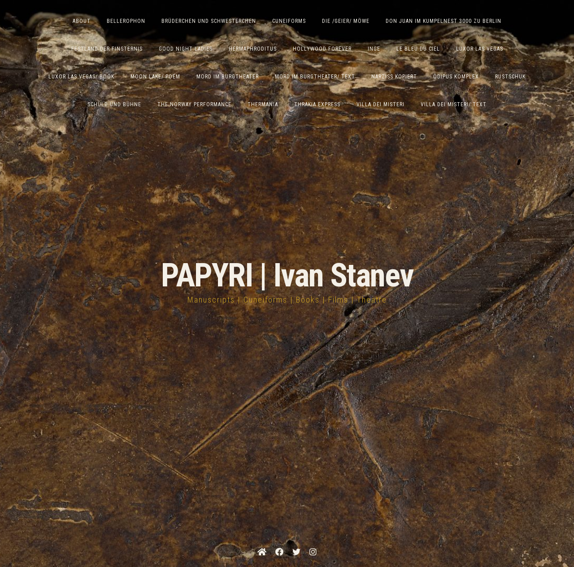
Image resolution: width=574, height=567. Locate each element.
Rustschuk (510, 77)
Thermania (263, 104)
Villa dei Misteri (380, 104)
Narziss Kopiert (394, 77)
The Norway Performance (194, 104)
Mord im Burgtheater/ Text (315, 77)
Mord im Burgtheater (227, 77)
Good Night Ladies (186, 49)
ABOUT (82, 21)
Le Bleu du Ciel (418, 49)
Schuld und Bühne (114, 104)
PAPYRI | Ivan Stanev (287, 275)
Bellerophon (126, 21)
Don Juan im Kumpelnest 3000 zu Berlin (443, 21)
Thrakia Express (317, 104)
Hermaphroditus (253, 49)
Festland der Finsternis (107, 49)
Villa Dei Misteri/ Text (454, 104)
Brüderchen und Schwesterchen (208, 21)
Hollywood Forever (322, 49)
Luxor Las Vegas (479, 49)
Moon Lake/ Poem (155, 77)
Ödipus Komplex (456, 77)
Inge (374, 49)
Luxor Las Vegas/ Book (81, 77)
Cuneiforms (289, 21)
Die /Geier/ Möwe (346, 21)
